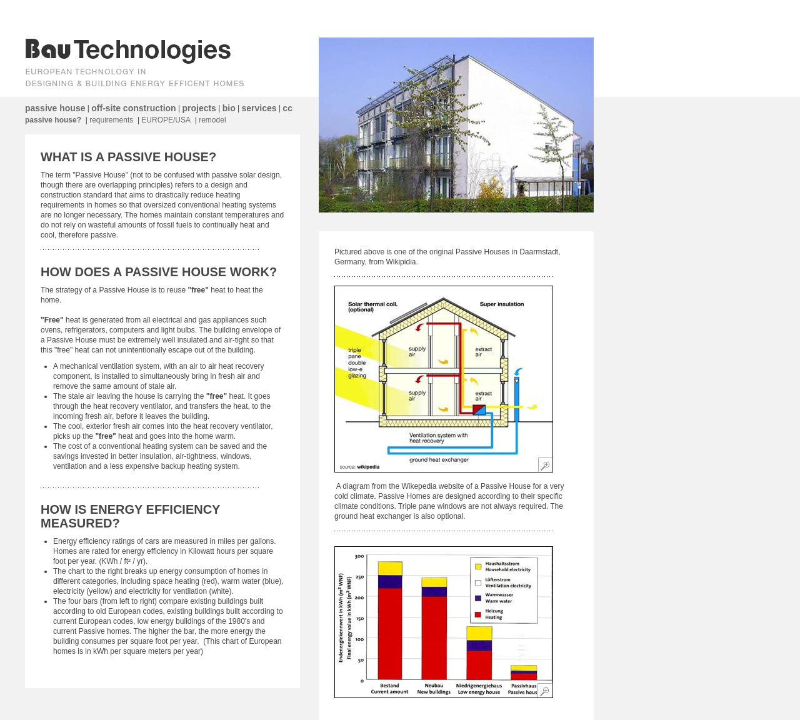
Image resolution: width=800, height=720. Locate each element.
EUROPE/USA (166, 120)
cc (287, 108)
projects (199, 108)
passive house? (53, 120)
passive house (55, 108)
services (259, 108)
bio (229, 108)
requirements (111, 120)
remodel (212, 120)
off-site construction (133, 108)
